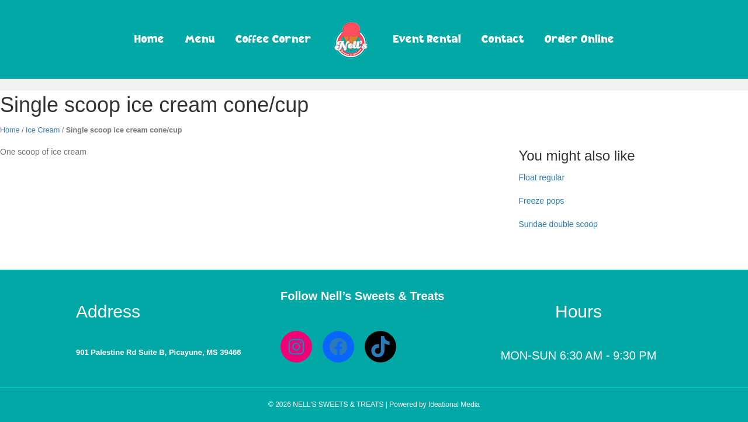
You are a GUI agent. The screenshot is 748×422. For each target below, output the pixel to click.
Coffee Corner (273, 39)
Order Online (579, 39)
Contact (503, 39)
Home (149, 39)
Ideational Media (454, 404)
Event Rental (427, 39)
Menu (200, 39)
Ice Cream (43, 130)
